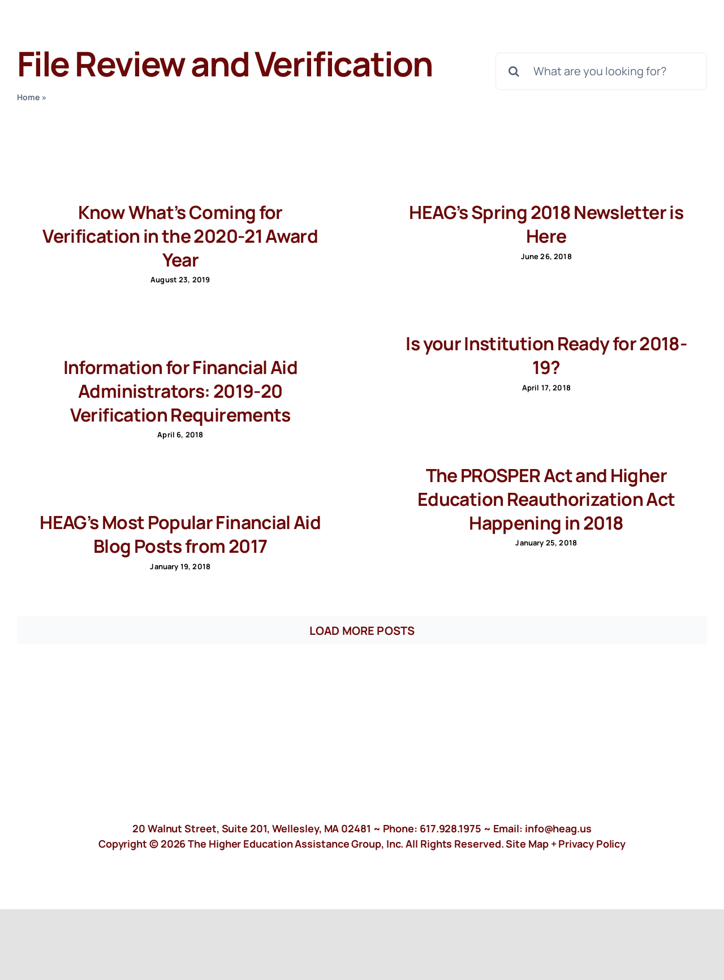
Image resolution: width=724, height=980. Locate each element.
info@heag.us (558, 828)
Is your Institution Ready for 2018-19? (546, 355)
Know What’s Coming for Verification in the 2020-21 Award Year (180, 236)
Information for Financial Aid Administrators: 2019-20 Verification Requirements (180, 391)
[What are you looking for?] (601, 71)
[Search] (514, 71)
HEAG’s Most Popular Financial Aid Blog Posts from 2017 (180, 534)
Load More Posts (362, 630)
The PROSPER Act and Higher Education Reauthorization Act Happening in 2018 (546, 499)
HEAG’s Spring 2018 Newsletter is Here (546, 224)
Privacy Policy (592, 843)
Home (28, 97)
